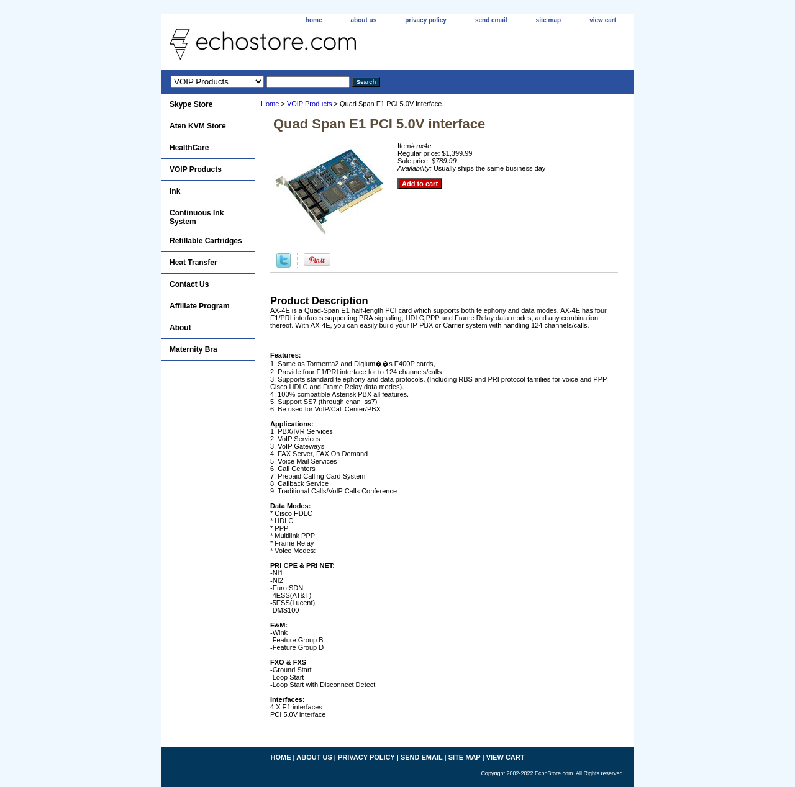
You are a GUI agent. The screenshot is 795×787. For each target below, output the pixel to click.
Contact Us (189, 284)
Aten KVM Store (198, 126)
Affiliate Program (200, 306)
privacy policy (426, 20)
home (314, 20)
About (180, 327)
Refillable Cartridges (206, 240)
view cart (602, 20)
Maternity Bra (193, 349)
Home (270, 103)
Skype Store (191, 104)
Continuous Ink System (197, 217)
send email (491, 20)
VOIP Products (309, 103)
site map (548, 20)
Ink (175, 191)
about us (364, 20)
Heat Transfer (193, 262)
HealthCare (189, 147)
